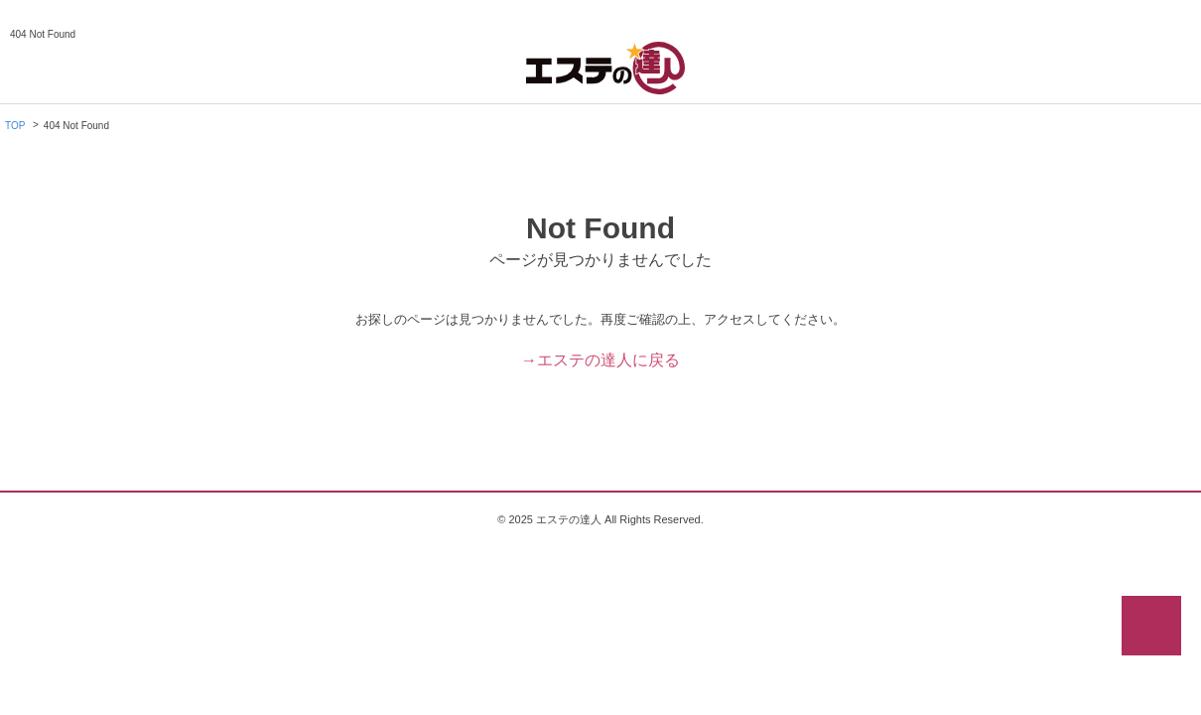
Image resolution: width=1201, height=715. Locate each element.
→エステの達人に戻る (600, 360)
